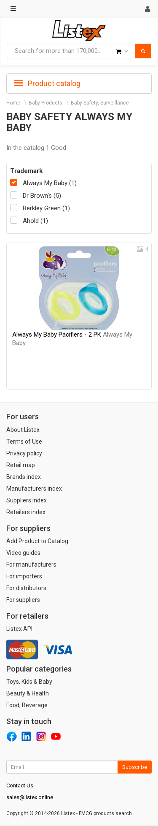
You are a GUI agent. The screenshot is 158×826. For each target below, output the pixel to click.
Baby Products (45, 103)
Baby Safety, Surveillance (100, 103)
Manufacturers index (34, 488)
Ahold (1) (35, 221)
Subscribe (134, 767)
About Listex (23, 429)
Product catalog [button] (47, 83)
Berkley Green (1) (46, 208)
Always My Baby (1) (50, 183)
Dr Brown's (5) (42, 195)
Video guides (23, 552)
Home (13, 103)
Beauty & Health (27, 693)
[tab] (79, 82)
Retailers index (26, 512)
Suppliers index (26, 500)
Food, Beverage (27, 705)
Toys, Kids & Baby (29, 681)
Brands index (23, 476)
